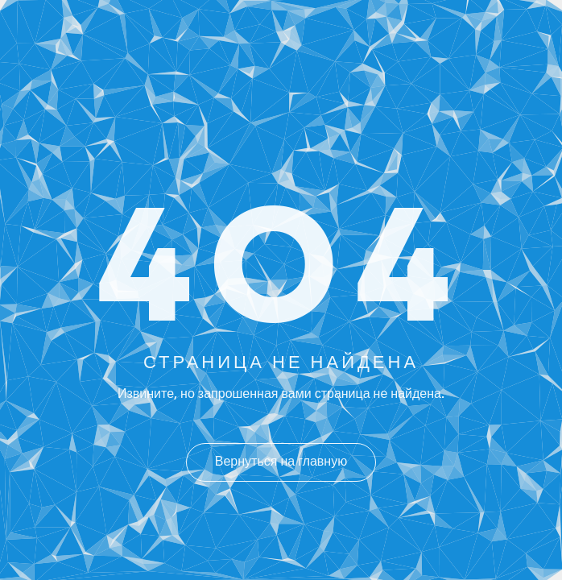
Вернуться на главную (281, 462)
